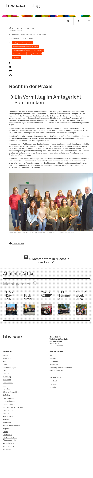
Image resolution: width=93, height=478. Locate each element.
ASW (5, 364)
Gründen (6, 395)
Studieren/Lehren (26, 38)
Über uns (53, 355)
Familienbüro (8, 383)
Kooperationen (9, 404)
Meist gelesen (20, 283)
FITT (4, 386)
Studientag (7, 435)
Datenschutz (54, 364)
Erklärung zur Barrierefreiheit (61, 367)
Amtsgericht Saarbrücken (22, 43)
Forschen (6, 389)
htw (23, 5)
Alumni (5, 361)
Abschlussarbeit (9, 440)
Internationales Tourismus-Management (28, 50)
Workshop (7, 449)
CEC (4, 370)
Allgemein (15, 38)
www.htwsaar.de (56, 370)
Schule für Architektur (11, 426)
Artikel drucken (16, 244)
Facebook (53, 381)
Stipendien (7, 429)
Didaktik (6, 374)
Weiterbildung (8, 446)
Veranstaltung (8, 443)
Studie (5, 432)
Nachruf (6, 413)
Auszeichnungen (9, 367)
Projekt (6, 419)
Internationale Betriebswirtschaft (25, 46)
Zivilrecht (16, 58)
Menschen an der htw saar (13, 407)
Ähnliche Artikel (22, 273)
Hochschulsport (9, 398)
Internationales (9, 401)
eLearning (7, 377)
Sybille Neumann (39, 34)
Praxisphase (8, 416)
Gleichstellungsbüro (11, 392)
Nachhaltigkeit (9, 410)
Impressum (54, 361)
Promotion (7, 422)
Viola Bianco (17, 30)
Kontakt (53, 358)
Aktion (5, 355)
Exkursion (7, 380)
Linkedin (53, 387)
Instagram (53, 384)
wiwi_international (34, 54)
